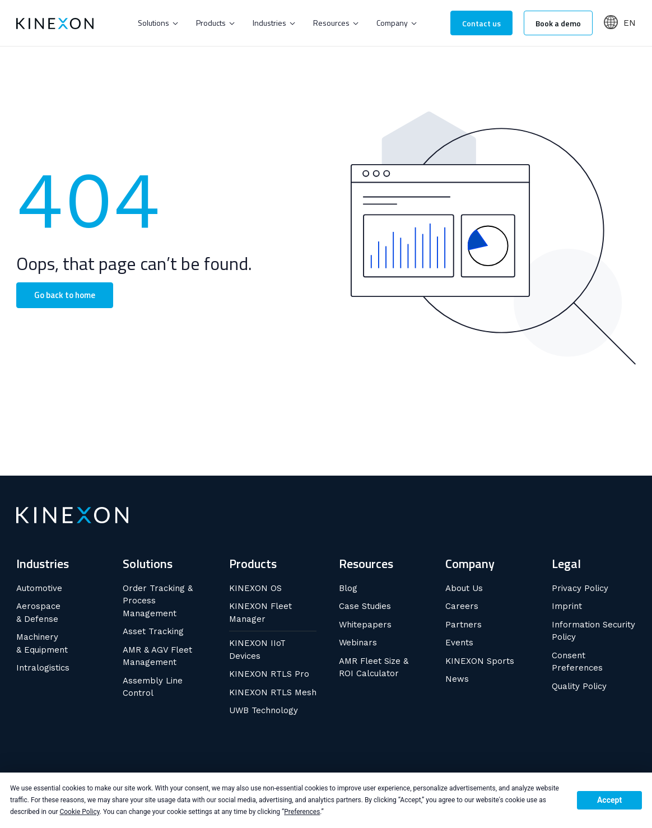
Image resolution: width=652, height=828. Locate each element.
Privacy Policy (580, 588)
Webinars (358, 643)
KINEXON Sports (479, 661)
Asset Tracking (153, 631)
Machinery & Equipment (42, 643)
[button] (158, 23)
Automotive (39, 588)
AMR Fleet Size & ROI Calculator (373, 667)
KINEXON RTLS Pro (269, 674)
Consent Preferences (577, 661)
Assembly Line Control (153, 687)
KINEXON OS (255, 588)
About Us (464, 588)
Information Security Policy (593, 631)
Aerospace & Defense (38, 612)
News (457, 679)
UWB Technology (263, 710)
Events (459, 643)
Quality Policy (579, 686)
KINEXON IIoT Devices (257, 649)
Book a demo (558, 23)
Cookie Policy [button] (79, 812)
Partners (463, 625)
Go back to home (64, 295)
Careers (461, 606)
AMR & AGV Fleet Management (157, 656)
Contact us (481, 23)
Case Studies (365, 606)
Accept (609, 800)
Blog (348, 588)
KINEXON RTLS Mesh (272, 692)
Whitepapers (365, 625)
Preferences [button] (302, 812)
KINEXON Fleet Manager (260, 612)
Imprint (567, 606)
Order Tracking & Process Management (158, 600)
